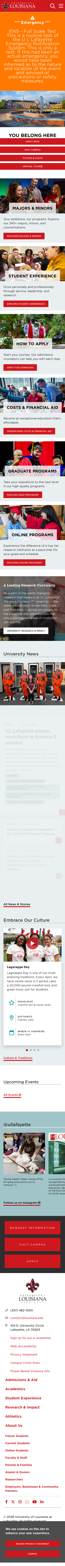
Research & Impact (22, 1407)
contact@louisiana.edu (26, 1317)
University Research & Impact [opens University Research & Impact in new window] (26, 630)
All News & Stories (16, 904)
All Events (10, 1094)
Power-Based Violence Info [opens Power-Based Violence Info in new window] (30, 1371)
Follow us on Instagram (20, 1202)
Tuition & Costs (33, 158)
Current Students (17, 1443)
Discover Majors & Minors (24, 236)
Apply (33, 1261)
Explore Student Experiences (26, 303)
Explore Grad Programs (23, 494)
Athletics (13, 1416)
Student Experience (23, 1398)
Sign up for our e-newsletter (30, 1337)
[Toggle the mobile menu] (61, 6)
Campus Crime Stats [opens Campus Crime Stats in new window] (25, 1362)
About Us (14, 1425)
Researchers (14, 1479)
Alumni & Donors (17, 1472)
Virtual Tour (31, 166)
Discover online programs (24, 562)
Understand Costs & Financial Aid (29, 431)
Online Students (16, 1450)
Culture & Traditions (17, 1057)
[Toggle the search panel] (52, 6)
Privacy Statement (23, 1354)
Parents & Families (18, 1464)
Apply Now (33, 141)
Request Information (32, 1227)
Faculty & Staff (16, 1457)
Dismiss (32, 1553)
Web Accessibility (23, 1346)
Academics (15, 1389)
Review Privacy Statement (32, 1543)
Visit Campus (32, 149)
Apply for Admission (20, 367)
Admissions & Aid (21, 1380)
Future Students (16, 1435)
